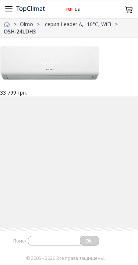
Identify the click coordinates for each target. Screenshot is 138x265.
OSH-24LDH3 (20, 31)
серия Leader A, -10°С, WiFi (78, 24)
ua (78, 8)
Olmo (26, 24)
